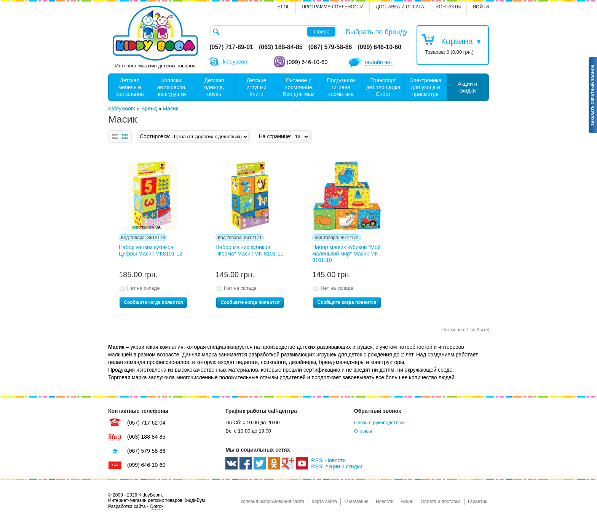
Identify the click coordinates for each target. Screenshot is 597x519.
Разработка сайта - (136, 506)
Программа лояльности (333, 7)
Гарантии (477, 501)
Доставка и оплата (400, 7)
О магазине (356, 501)
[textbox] (274, 31)
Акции (407, 501)
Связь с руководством (379, 422)
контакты (448, 7)
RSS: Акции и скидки (336, 466)
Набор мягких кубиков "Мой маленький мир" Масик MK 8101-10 (346, 253)
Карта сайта (324, 501)
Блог (284, 7)
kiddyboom (236, 62)
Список (115, 136)
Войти (481, 7)
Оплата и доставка (441, 501)
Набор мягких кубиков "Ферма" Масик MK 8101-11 (249, 250)
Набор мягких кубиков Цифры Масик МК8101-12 (150, 250)
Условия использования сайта (272, 501)
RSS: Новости (328, 460)
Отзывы (363, 431)
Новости (384, 501)
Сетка (125, 136)
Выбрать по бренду (376, 32)
